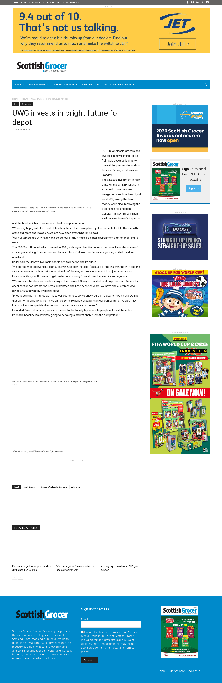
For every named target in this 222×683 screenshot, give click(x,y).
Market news (178, 671)
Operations (26, 104)
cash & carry (30, 486)
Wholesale (76, 486)
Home (15, 98)
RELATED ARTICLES (26, 527)
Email (84, 619)
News (25, 98)
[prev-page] (14, 577)
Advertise (194, 671)
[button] (192, 84)
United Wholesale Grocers (54, 486)
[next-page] (20, 577)
